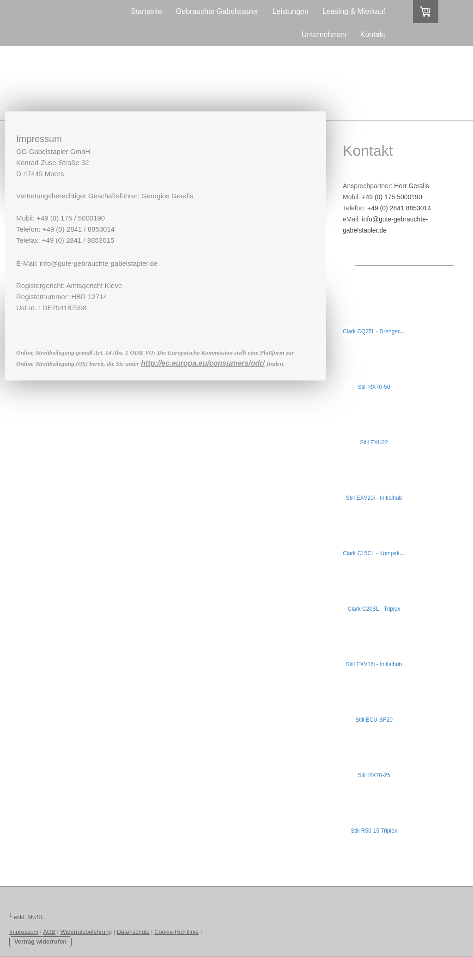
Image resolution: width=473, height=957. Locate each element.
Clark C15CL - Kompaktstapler (380, 553)
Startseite (146, 11)
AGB (49, 931)
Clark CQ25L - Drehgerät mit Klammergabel (396, 331)
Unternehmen (324, 34)
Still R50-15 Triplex (374, 831)
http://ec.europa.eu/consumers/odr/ (203, 363)
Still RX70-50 (374, 387)
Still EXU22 (374, 442)
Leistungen (291, 11)
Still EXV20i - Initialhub (374, 498)
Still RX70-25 (374, 775)
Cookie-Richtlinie (176, 931)
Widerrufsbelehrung (86, 931)
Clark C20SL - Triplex (374, 609)
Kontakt (372, 34)
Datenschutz (133, 931)
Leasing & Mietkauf (353, 11)
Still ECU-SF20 (374, 720)
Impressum (23, 931)
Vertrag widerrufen (40, 941)
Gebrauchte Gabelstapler (217, 11)
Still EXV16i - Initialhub (374, 664)
